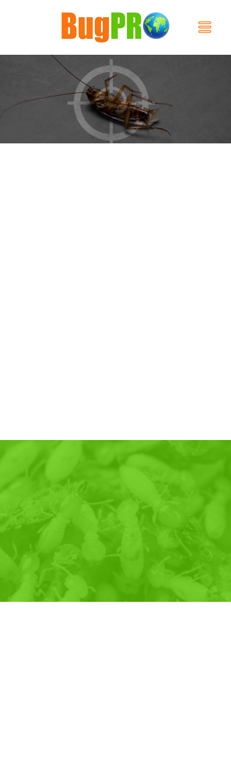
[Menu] (205, 27)
